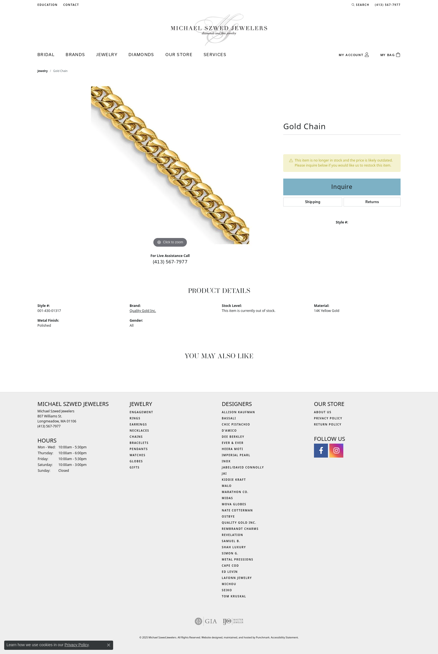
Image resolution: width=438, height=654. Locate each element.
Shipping (312, 202)
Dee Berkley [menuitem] (233, 437)
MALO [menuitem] (227, 486)
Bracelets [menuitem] (139, 443)
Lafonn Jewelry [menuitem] (237, 578)
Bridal (45, 54)
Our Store (178, 54)
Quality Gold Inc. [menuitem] (239, 523)
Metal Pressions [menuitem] (237, 559)
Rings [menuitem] (135, 418)
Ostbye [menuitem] (228, 516)
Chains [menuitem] (136, 437)
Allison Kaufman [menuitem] (238, 412)
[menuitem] (206, 621)
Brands (75, 54)
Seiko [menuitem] (227, 590)
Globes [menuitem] (136, 461)
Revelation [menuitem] (232, 535)
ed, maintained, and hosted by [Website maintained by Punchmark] (238, 637)
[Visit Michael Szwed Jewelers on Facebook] (321, 451)
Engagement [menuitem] (141, 412)
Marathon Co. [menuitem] (235, 492)
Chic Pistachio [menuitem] (236, 424)
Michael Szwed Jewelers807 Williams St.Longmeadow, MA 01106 (56, 419)
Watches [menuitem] (138, 455)
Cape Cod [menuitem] (230, 566)
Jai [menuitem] (224, 473)
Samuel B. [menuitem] (231, 541)
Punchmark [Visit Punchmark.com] (262, 637)
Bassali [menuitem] (229, 418)
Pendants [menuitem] (139, 449)
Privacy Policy (77, 645)
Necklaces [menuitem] (139, 430)
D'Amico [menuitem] (229, 430)
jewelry (42, 71)
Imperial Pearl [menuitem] (236, 455)
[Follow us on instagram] (336, 451)
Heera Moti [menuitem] (232, 449)
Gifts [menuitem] (135, 467)
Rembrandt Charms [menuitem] (240, 529)
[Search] (360, 4)
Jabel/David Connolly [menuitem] (243, 467)
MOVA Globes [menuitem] (234, 504)
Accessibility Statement (284, 637)
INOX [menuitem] (226, 461)
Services (215, 54)
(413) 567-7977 (170, 261)
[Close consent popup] (108, 645)
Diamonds (141, 54)
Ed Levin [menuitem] (230, 572)
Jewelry (106, 54)
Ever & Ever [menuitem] (233, 443)
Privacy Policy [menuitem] (328, 418)
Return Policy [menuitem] (328, 424)
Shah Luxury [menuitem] (234, 547)
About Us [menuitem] (323, 412)
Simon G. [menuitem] (230, 553)
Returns (372, 202)
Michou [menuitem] (229, 584)
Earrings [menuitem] (138, 424)
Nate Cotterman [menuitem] (237, 510)
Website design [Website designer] (210, 637)
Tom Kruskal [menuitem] (234, 596)
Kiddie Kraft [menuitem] (234, 480)
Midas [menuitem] (227, 498)
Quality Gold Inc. (143, 310)
